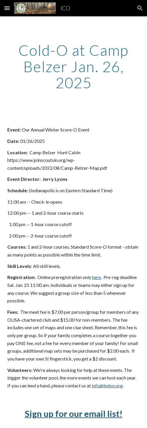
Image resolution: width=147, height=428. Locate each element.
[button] (7, 8)
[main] (73, 66)
